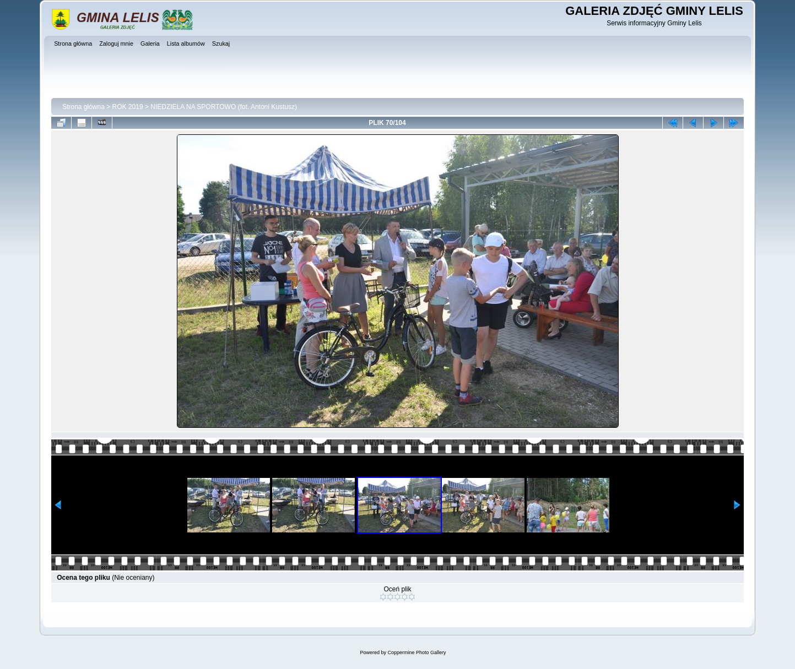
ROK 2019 (127, 107)
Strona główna (83, 107)
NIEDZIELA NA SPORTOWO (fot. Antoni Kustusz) (223, 107)
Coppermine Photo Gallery (416, 652)
